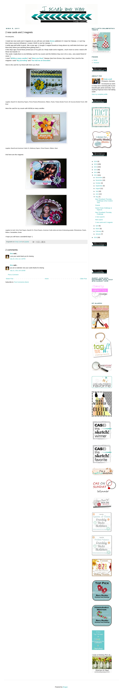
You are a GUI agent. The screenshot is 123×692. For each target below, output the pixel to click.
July (97, 191)
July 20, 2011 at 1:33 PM (17, 259)
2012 (95, 172)
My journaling (22, 60)
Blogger (65, 687)
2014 (95, 167)
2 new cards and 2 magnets (104, 222)
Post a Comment (13, 274)
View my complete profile (99, 94)
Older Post (83, 278)
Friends (97, 205)
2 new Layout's (100, 217)
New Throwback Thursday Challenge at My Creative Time (104, 200)
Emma (52, 41)
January (98, 234)
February (99, 231)
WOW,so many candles (19, 58)
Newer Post (9, 278)
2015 (95, 164)
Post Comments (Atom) (21, 282)
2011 (95, 175)
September (99, 186)
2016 (95, 161)
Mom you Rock (37, 58)
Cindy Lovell (108, 79)
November (99, 180)
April (97, 226)
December (99, 177)
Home (46, 278)
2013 (95, 169)
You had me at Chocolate (41, 60)
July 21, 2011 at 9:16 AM (17, 270)
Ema (11, 253)
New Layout (99, 219)
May (97, 197)
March (98, 228)
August (98, 188)
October (98, 183)
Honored (96, 62)
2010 (95, 237)
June (97, 194)
